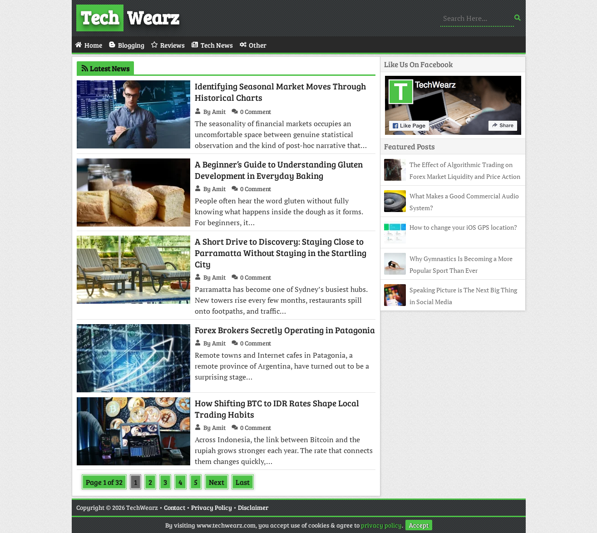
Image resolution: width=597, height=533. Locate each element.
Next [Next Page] (216, 482)
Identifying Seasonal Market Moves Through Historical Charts (280, 91)
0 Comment (255, 111)
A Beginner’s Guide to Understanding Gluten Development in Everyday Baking (279, 169)
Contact (174, 507)
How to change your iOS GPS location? (463, 227)
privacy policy (381, 525)
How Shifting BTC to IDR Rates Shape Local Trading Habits (277, 408)
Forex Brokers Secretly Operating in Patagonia (285, 330)
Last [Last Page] (243, 482)
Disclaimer (253, 507)
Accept (419, 525)
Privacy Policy (211, 507)
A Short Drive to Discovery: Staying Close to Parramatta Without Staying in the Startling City (280, 253)
